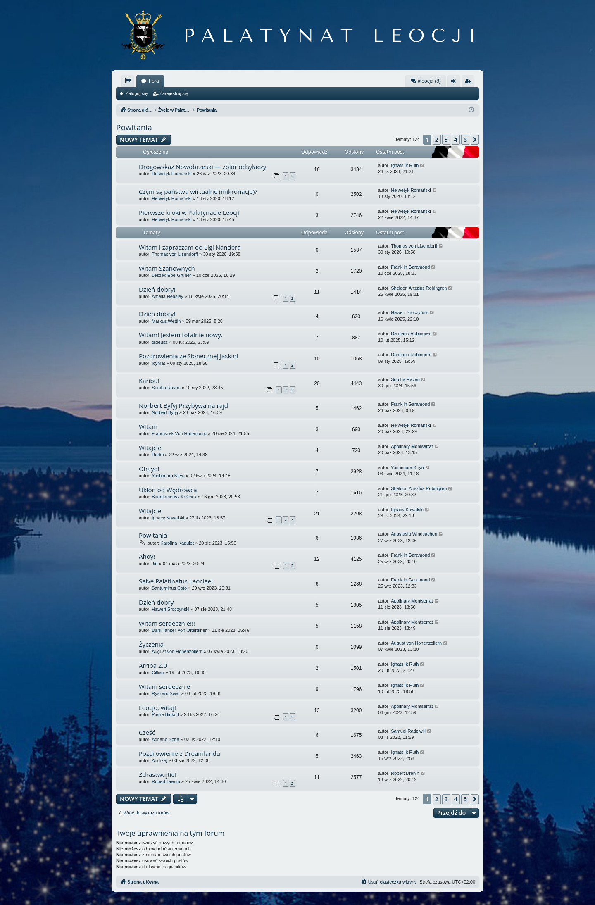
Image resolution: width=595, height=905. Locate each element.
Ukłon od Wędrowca (168, 490)
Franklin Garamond (410, 266)
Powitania (134, 127)
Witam (148, 426)
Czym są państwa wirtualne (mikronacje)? (198, 191)
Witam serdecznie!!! (167, 623)
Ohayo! (149, 468)
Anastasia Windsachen (414, 533)
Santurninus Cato (169, 588)
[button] (475, 140)
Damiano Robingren (411, 333)
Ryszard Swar (166, 693)
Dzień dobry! (157, 289)
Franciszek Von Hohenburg (179, 433)
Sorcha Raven (166, 387)
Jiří (155, 563)
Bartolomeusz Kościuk (174, 496)
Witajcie (150, 447)
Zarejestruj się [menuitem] (469, 82)
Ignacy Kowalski (168, 517)
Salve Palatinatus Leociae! (176, 581)
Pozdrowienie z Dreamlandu (179, 753)
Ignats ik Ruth (405, 165)
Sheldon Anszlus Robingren (419, 288)
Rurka (158, 454)
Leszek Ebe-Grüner (171, 275)
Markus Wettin (166, 321)
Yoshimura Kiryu (168, 475)
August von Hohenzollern (177, 651)
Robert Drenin (166, 781)
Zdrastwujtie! (157, 774)
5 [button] (465, 139)
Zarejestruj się (173, 93)
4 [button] (455, 139)
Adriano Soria (165, 739)
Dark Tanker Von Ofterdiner (179, 630)
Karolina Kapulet (177, 543)
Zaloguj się (137, 93)
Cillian (158, 672)
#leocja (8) (425, 81)
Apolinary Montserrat (412, 446)
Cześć (147, 732)
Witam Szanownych (167, 268)
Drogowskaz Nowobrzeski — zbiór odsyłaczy (202, 166)
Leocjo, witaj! (157, 707)
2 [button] (436, 139)
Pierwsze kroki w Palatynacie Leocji (189, 212)
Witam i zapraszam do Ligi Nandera (190, 247)
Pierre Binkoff (165, 714)
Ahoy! (147, 556)
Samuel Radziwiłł (408, 731)
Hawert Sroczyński (409, 312)
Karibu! (149, 380)
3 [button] (446, 139)
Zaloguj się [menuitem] (455, 82)
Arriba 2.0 (153, 665)
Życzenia (151, 644)
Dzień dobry (156, 602)
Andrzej (159, 760)
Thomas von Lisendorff (175, 254)
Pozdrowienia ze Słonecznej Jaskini (188, 356)
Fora (154, 81)
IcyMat (158, 363)
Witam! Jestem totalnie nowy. (181, 335)
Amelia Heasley (167, 296)
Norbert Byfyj (165, 412)
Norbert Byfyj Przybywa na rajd (183, 405)
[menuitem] (127, 81)
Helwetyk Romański (172, 173)
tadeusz (160, 342)
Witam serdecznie (164, 686)
